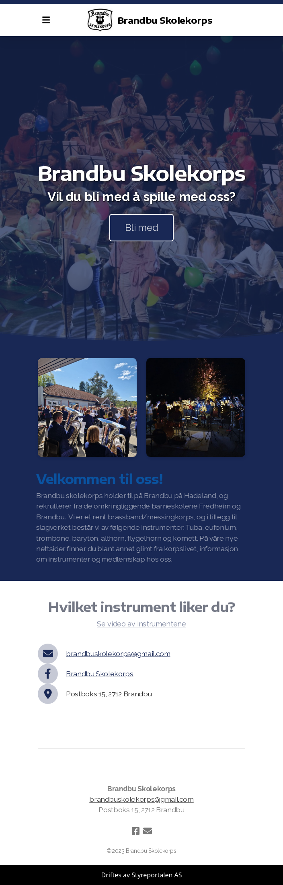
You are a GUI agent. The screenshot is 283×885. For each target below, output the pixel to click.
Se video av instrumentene (141, 625)
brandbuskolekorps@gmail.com (118, 653)
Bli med (141, 227)
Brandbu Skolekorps (99, 673)
